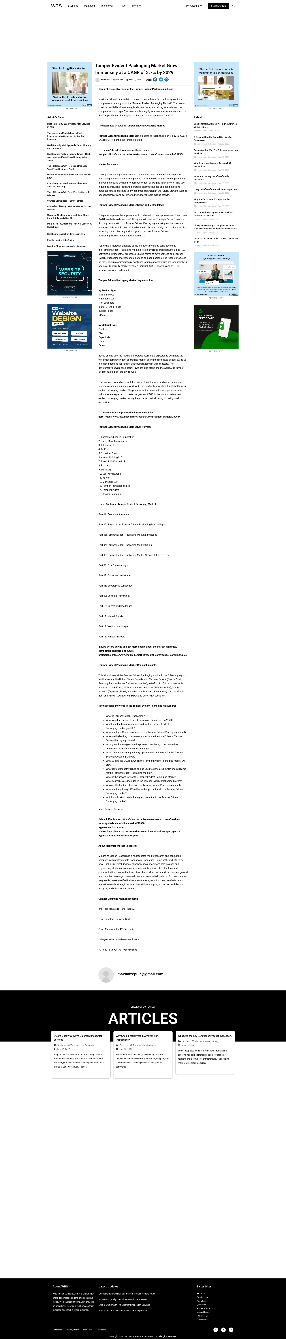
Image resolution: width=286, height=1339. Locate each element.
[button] (218, 6)
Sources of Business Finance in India (65, 201)
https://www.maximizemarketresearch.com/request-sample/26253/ (145, 154)
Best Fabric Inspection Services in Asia (66, 234)
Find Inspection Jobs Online (60, 240)
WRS (56, 5)
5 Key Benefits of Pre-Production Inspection (215, 189)
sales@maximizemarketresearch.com (118, 939)
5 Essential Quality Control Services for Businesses (125, 1296)
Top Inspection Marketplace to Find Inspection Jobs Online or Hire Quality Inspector (65, 136)
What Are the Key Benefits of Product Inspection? (205, 1035)
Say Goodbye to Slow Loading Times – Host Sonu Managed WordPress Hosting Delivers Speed (68, 157)
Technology (104, 5)
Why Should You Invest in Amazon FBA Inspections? (125, 1307)
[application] (133, 6)
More (131, 6)
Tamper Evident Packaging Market (152, 103)
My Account (194, 6)
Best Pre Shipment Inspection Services (66, 246)
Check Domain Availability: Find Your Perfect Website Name (129, 1290)
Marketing (87, 5)
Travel (118, 5)
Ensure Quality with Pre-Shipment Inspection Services (126, 1302)
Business (72, 5)
